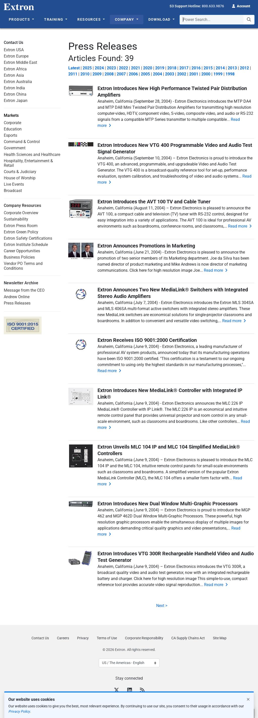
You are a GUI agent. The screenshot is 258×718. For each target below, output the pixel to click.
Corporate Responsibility (144, 638)
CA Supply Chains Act (188, 638)
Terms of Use (107, 638)
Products (20, 19)
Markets (11, 115)
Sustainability (16, 219)
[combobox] (217, 19)
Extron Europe (16, 56)
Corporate (12, 122)
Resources (89, 19)
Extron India (14, 88)
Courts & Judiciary (20, 171)
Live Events (14, 184)
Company (125, 19)
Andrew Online (16, 296)
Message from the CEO (24, 290)
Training (54, 19)
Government (14, 148)
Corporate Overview (21, 212)
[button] (241, 6)
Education (13, 129)
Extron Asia (14, 75)
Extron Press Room (21, 225)
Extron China (15, 94)
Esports (10, 135)
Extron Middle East (20, 62)
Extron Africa (15, 69)
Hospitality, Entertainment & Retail (28, 163)
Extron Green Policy (21, 232)
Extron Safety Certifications (28, 238)
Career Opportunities (22, 250)
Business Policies (19, 257)
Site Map (220, 638)
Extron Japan (15, 100)
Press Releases (17, 303)
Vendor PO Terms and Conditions (23, 265)
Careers (63, 638)
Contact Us (40, 638)
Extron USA (14, 49)
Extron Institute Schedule (26, 244)
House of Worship (20, 178)
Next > (161, 605)
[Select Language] (129, 662)
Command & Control (22, 141)
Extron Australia (18, 81)
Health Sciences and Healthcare (32, 154)
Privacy (83, 638)
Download (160, 19)
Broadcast (13, 190)
